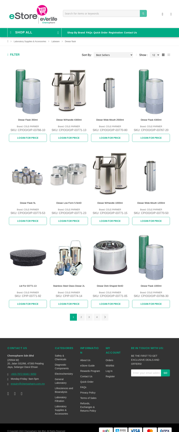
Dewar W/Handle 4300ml (69, 119)
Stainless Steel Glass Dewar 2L (69, 282)
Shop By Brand (76, 32)
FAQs (89, 32)
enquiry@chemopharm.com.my (28, 378)
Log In (109, 365)
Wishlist (110, 360)
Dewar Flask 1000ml (151, 282)
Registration (116, 32)
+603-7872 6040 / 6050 (23, 368)
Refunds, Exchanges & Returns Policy (88, 401)
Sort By (86, 54)
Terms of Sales (88, 392)
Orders (109, 354)
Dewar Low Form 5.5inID (69, 201)
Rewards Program (90, 365)
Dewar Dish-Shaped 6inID (110, 282)
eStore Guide (87, 360)
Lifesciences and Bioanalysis (64, 384)
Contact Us (130, 32)
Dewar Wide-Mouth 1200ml (151, 201)
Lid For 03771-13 (28, 282)
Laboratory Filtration (61, 393)
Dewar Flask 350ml (28, 119)
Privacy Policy (87, 387)
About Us (85, 354)
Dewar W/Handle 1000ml (110, 201)
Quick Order (101, 32)
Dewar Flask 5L (28, 201)
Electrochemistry (64, 368)
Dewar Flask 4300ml (151, 119)
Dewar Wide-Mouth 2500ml (110, 119)
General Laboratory (61, 375)
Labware (56, 41)
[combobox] (105, 13)
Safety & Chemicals (60, 352)
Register (110, 370)
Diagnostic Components (62, 361)
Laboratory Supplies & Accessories (30, 41)
